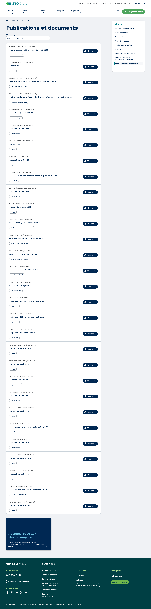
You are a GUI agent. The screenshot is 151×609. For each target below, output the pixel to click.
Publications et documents (126, 64)
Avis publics (120, 68)
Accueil (81, 3)
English (130, 3)
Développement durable (125, 53)
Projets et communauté (80, 12)
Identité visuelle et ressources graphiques (124, 58)
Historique (119, 49)
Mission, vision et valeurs (125, 28)
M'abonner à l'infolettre (90, 585)
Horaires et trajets (12, 12)
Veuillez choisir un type (27, 38)
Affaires (113, 3)
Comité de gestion (122, 41)
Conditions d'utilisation (57, 604)
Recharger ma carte (133, 11)
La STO (88, 3)
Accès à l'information (123, 45)
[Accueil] (7, 20)
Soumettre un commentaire (18, 581)
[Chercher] (118, 11)
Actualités (96, 3)
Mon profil (140, 3)
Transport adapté (63, 12)
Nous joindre (121, 3)
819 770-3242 (13, 575)
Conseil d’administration (125, 37)
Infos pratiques (47, 12)
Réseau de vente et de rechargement (50, 584)
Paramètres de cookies (74, 604)
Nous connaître (121, 33)
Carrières (105, 3)
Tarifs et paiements (29, 12)
